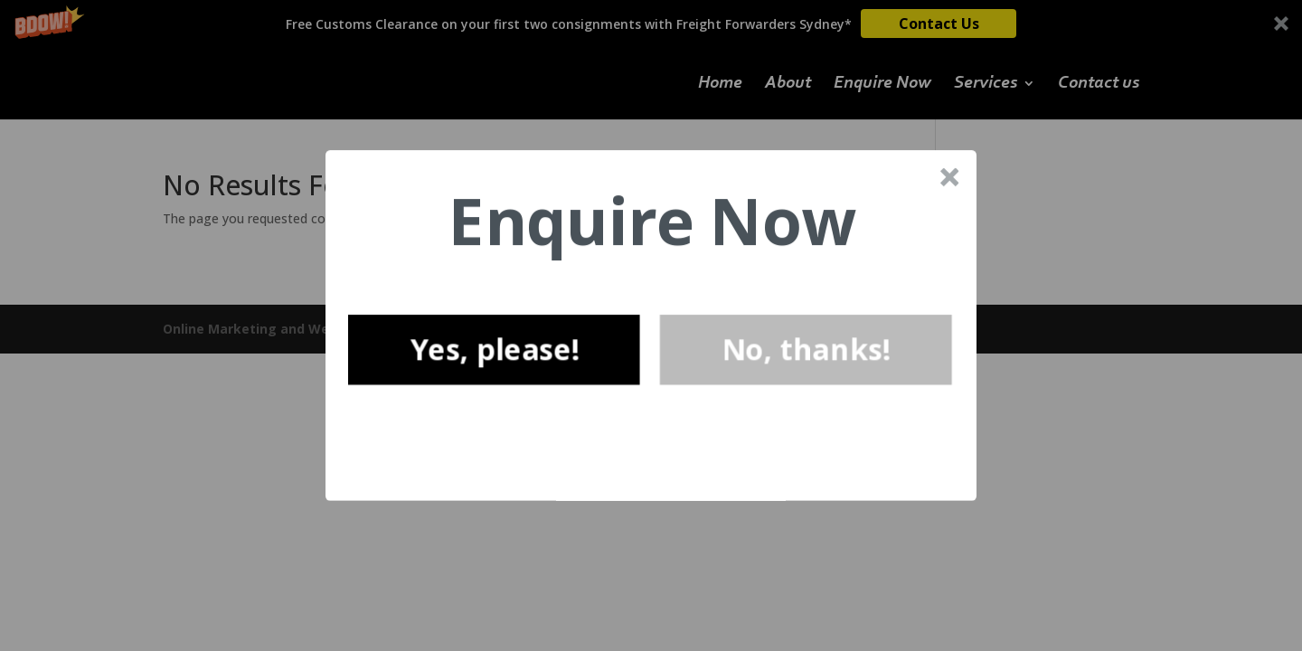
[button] (652, 221)
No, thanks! (806, 349)
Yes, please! (494, 349)
